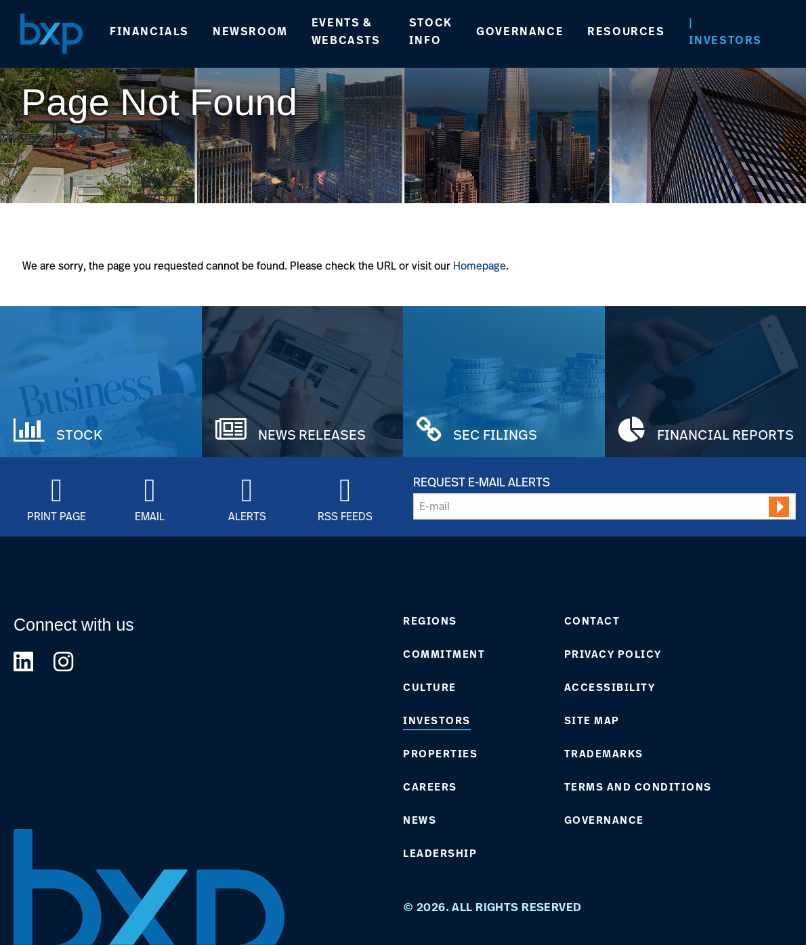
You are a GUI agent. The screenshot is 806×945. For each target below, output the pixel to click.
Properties (440, 754)
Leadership (440, 853)
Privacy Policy (613, 654)
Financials (149, 31)
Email (150, 516)
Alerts (247, 516)
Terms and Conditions (638, 787)
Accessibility (610, 687)
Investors (725, 40)
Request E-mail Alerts (481, 482)
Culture (430, 687)
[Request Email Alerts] (604, 506)
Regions (430, 621)
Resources (625, 31)
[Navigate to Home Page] (51, 34)
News (419, 820)
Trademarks (603, 754)
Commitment (444, 654)
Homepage (479, 265)
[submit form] (779, 507)
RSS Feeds (345, 516)
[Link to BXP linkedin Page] (23, 661)
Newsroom (250, 31)
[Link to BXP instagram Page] (63, 661)
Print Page (56, 516)
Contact (592, 621)
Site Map (592, 721)
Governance (520, 31)
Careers (430, 787)
